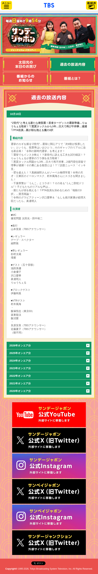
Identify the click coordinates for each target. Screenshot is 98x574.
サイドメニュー (6, 5)
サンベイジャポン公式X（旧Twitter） (49, 491)
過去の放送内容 (72, 64)
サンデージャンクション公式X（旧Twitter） (49, 542)
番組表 (91, 5)
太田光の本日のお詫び (25, 64)
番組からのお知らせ (25, 78)
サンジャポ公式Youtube (49, 414)
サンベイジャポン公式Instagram (49, 517)
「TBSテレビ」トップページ (49, 5)
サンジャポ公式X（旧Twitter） (49, 440)
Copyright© (11, 569)
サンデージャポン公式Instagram (49, 466)
